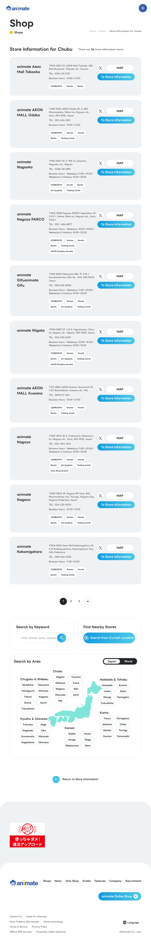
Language (133, 922)
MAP (120, 68)
